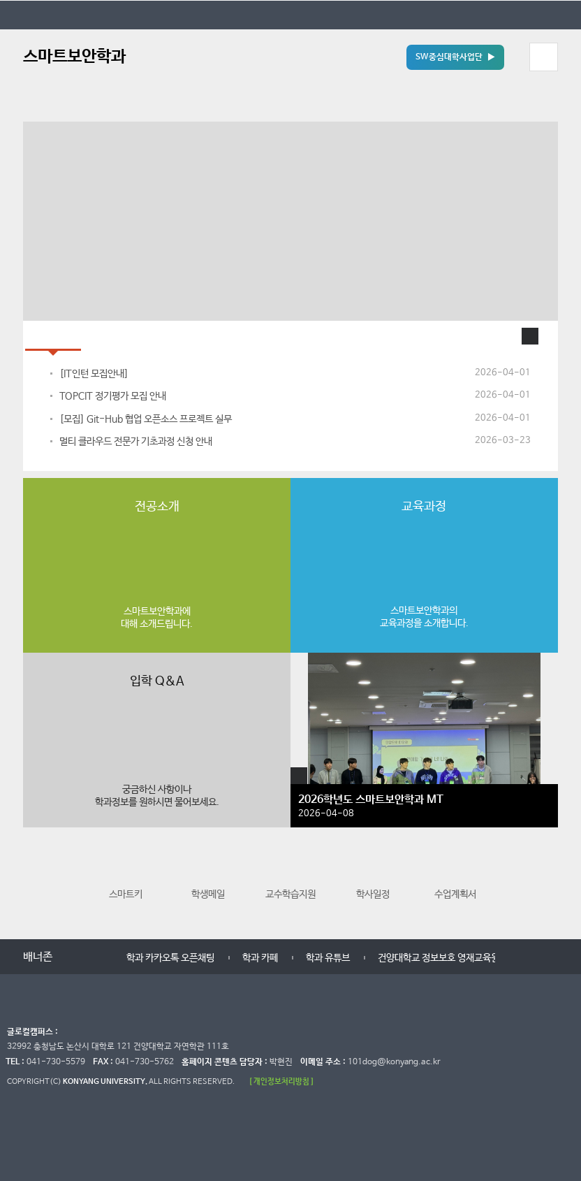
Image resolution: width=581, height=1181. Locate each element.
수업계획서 (455, 876)
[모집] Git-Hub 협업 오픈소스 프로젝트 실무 (145, 419)
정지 (30, 104)
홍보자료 (113, 336)
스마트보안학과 (74, 57)
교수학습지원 (290, 876)
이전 (35, 882)
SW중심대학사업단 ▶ (455, 57)
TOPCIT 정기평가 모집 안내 (112, 396)
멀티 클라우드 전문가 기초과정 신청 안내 (135, 441)
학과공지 (53, 336)
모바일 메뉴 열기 (543, 57)
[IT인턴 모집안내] (93, 373)
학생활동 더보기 (298, 775)
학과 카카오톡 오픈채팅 (170, 958)
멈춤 (90, 958)
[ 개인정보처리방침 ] (281, 1081)
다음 (546, 882)
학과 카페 (260, 958)
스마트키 (125, 876)
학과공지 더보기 (530, 336)
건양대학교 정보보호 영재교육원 (438, 958)
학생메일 (208, 876)
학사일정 (373, 876)
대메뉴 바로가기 (0, 0)
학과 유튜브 (328, 958)
